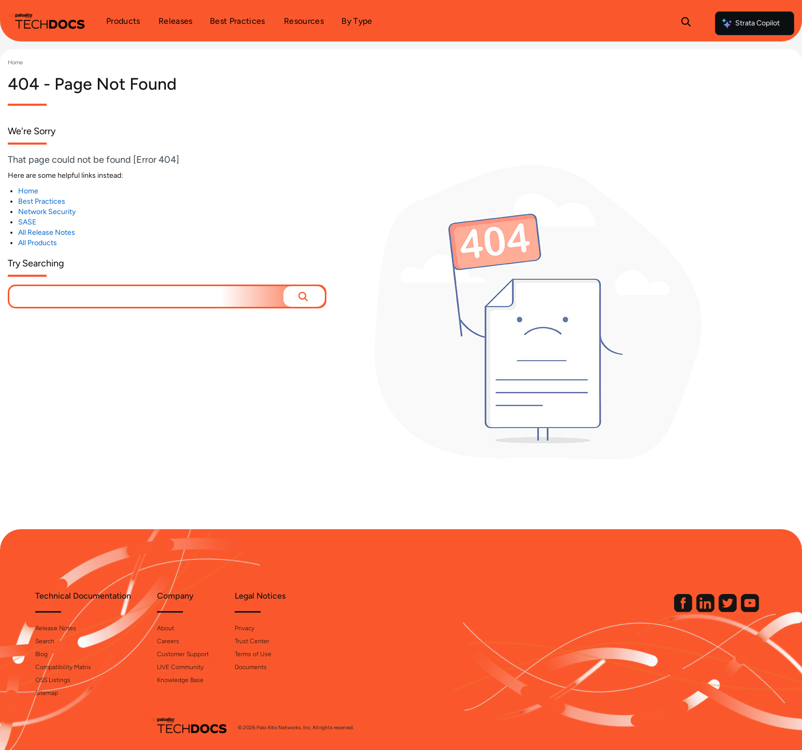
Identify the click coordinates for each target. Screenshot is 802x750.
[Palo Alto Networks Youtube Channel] (635, 609)
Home (15, 62)
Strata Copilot (750, 23)
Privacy (359, 628)
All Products (37, 242)
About (280, 628)
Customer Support (297, 654)
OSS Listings (167, 680)
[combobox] (146, 296)
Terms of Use (367, 654)
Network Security (47, 211)
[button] (304, 296)
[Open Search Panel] (686, 23)
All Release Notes (46, 232)
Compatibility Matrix (177, 667)
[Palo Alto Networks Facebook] (569, 609)
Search (159, 641)
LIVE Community (294, 667)
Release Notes (170, 628)
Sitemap (161, 693)
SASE (27, 222)
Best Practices (41, 201)
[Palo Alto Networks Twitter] (614, 609)
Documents (365, 667)
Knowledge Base (294, 680)
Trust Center (366, 641)
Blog (156, 654)
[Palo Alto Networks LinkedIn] (592, 609)
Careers (282, 641)
